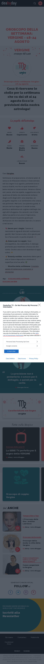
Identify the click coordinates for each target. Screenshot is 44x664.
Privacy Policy (33, 358)
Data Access (22, 358)
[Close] (40, 305)
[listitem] (22, 342)
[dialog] (22, 332)
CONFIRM (11, 351)
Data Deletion (10, 358)
